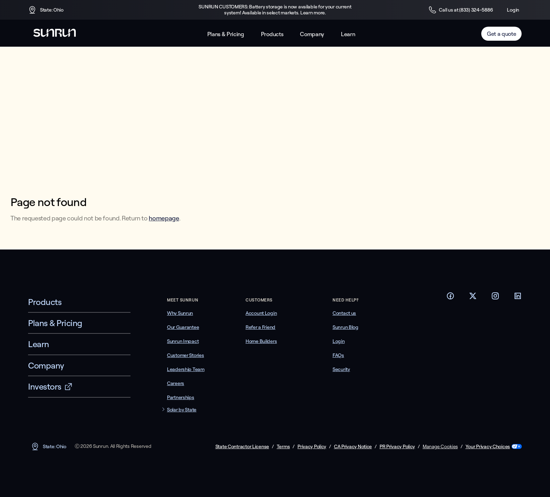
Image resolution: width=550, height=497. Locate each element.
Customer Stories (185, 355)
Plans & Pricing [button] (225, 34)
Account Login (261, 313)
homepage (164, 218)
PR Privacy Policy (397, 447)
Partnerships (180, 397)
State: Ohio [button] (45, 10)
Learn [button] (348, 34)
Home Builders (261, 341)
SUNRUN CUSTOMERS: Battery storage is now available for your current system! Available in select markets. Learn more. (275, 10)
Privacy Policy (311, 447)
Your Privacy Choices (487, 447)
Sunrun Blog (345, 327)
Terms (283, 447)
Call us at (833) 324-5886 (460, 10)
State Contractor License (242, 447)
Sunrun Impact (183, 341)
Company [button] (312, 34)
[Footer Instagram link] (495, 297)
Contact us (344, 313)
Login (513, 10)
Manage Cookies (440, 446)
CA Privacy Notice (353, 447)
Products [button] (272, 34)
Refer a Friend (260, 327)
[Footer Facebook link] (450, 297)
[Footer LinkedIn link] (518, 297)
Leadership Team (185, 369)
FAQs (338, 355)
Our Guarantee (183, 327)
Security (341, 369)
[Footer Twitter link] (473, 297)
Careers (175, 383)
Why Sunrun (180, 313)
